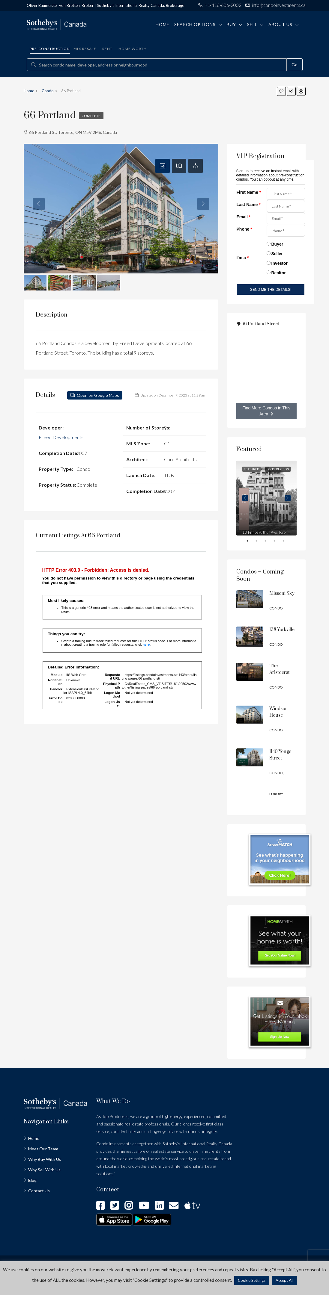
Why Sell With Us (44, 1169)
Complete (91, 116)
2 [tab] (260, 542)
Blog (32, 1180)
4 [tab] (278, 542)
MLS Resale (84, 48)
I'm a (243, 257)
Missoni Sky (282, 593)
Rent (107, 48)
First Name (249, 192)
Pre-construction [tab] (50, 48)
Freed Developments (61, 437)
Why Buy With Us (44, 1159)
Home (162, 24)
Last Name (249, 204)
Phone (244, 229)
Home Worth (132, 48)
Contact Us (39, 1190)
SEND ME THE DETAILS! (271, 290)
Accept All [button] (284, 1280)
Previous (245, 498)
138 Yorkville (282, 630)
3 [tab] (269, 542)
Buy (231, 24)
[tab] (162, 166)
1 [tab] (251, 542)
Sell (252, 24)
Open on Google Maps (94, 395)
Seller (277, 253)
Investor (279, 263)
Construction (278, 469)
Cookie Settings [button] (251, 1280)
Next (288, 498)
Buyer (277, 244)
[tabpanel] (266, 498)
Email (244, 216)
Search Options (195, 24)
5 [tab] (287, 542)
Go (295, 64)
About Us (280, 24)
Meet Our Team (43, 1148)
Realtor (278, 272)
